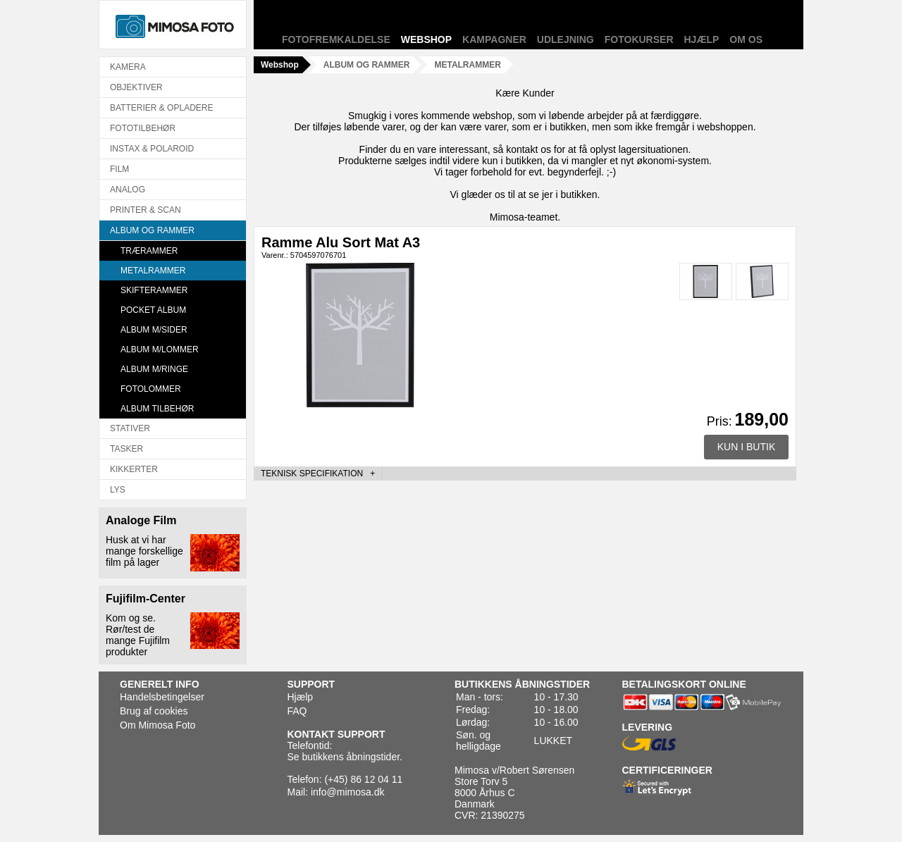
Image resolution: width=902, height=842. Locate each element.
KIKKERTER (134, 469)
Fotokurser (639, 39)
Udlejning (565, 39)
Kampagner (494, 39)
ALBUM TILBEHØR (157, 409)
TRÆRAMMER (149, 251)
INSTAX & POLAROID (152, 149)
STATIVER (130, 428)
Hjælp (701, 39)
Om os (745, 39)
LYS (117, 490)
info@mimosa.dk (347, 792)
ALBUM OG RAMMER (152, 230)
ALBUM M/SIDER (154, 330)
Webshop (426, 39)
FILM (119, 169)
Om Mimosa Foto (157, 725)
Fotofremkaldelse (336, 39)
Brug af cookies (154, 711)
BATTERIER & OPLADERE (161, 108)
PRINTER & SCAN (145, 210)
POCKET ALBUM (153, 310)
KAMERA (128, 67)
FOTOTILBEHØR (142, 128)
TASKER (126, 449)
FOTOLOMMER (151, 389)
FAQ (297, 711)
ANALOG (127, 189)
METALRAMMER (153, 270)
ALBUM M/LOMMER (160, 349)
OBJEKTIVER (136, 87)
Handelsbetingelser (162, 696)
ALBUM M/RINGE (154, 369)
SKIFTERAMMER (154, 290)
